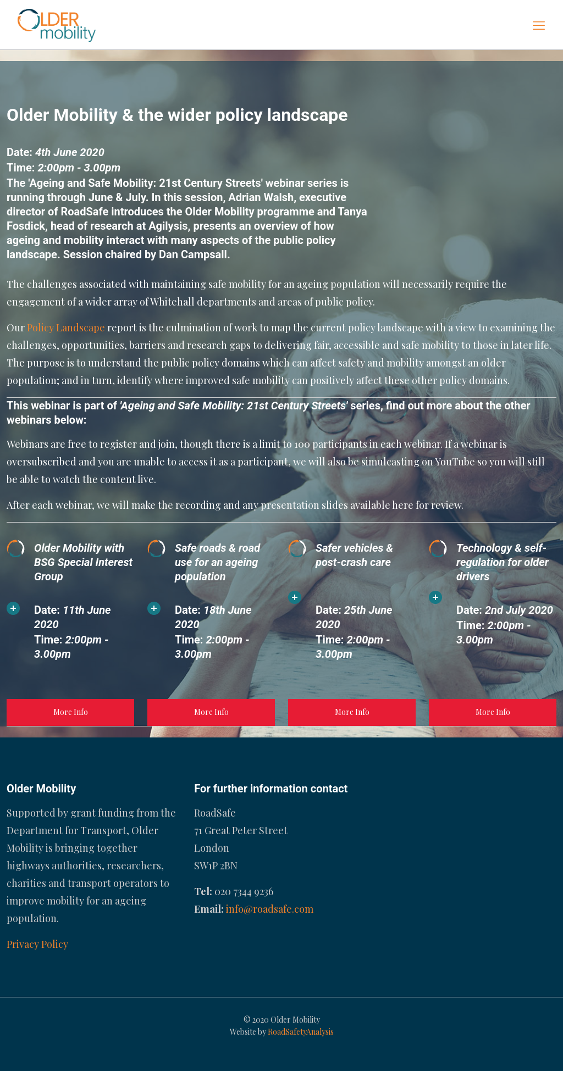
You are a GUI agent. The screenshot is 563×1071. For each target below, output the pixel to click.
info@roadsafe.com (269, 908)
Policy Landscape (66, 327)
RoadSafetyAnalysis (301, 1031)
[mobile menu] (538, 24)
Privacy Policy (37, 944)
